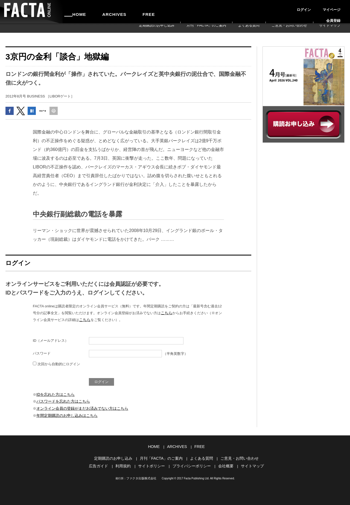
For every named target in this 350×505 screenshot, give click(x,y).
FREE (124, 11)
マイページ (319, 6)
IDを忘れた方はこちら (54, 396)
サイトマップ (335, 28)
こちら (166, 315)
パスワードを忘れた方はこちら (61, 402)
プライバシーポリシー (191, 463)
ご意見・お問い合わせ (304, 28)
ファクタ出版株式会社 (141, 475)
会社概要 (223, 463)
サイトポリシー (153, 463)
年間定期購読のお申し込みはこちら (64, 415)
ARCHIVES (100, 11)
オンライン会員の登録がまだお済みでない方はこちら (79, 408)
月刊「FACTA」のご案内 (241, 28)
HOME (74, 11)
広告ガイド (103, 463)
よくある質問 (274, 28)
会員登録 (338, 6)
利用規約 (126, 463)
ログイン (300, 6)
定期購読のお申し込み (202, 28)
